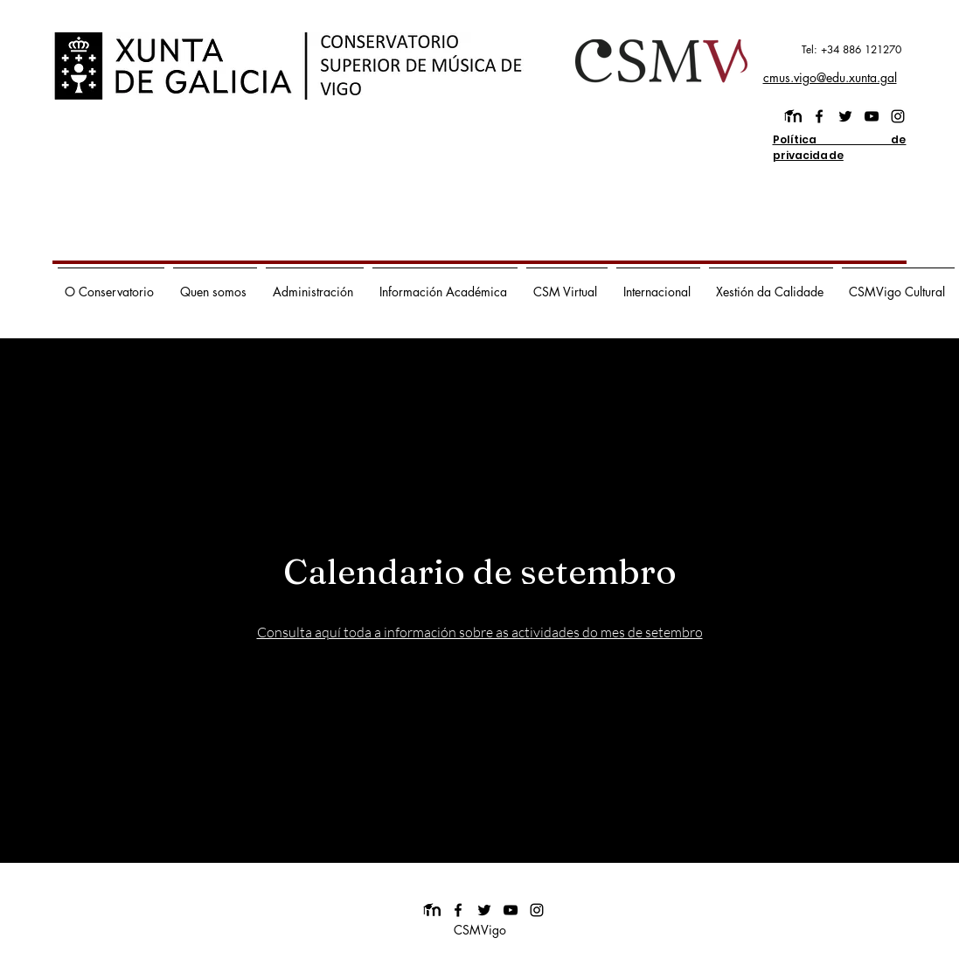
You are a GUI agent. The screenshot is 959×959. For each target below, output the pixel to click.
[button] (111, 284)
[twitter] (845, 116)
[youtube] (871, 116)
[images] (793, 116)
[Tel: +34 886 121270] (824, 49)
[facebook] (819, 116)
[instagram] (898, 116)
